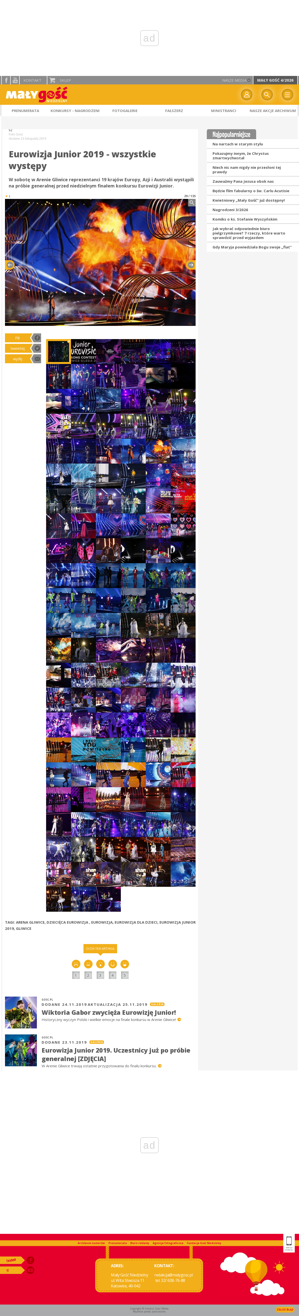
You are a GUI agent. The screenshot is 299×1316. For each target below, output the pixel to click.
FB (17, 337)
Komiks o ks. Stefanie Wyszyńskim (245, 219)
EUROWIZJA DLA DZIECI (136, 922)
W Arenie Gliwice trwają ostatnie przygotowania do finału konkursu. (99, 1065)
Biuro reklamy (139, 1243)
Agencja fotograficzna (168, 1243)
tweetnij (17, 348)
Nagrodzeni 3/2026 (230, 209)
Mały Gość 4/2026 (275, 80)
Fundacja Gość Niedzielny (204, 1243)
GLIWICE (23, 928)
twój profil (246, 94)
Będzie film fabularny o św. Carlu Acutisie (251, 190)
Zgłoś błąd (285, 1309)
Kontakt (32, 80)
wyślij (17, 358)
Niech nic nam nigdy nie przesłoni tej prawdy (247, 169)
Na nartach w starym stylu (238, 144)
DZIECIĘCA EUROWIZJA (68, 922)
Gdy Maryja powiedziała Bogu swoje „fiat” (252, 247)
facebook (6, 80)
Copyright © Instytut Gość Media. (149, 1308)
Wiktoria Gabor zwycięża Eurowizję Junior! (109, 1012)
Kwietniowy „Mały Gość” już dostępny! (249, 200)
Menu (287, 94)
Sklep (65, 80)
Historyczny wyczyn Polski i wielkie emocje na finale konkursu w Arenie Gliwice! (109, 1019)
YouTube (15, 80)
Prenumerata (117, 1243)
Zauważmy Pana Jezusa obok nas (243, 181)
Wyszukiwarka (267, 94)
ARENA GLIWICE (30, 922)
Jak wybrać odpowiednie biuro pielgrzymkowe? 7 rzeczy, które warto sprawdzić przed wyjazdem (249, 233)
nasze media (234, 80)
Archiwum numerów (91, 1243)
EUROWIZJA (102, 922)
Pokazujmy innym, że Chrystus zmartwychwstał (241, 155)
